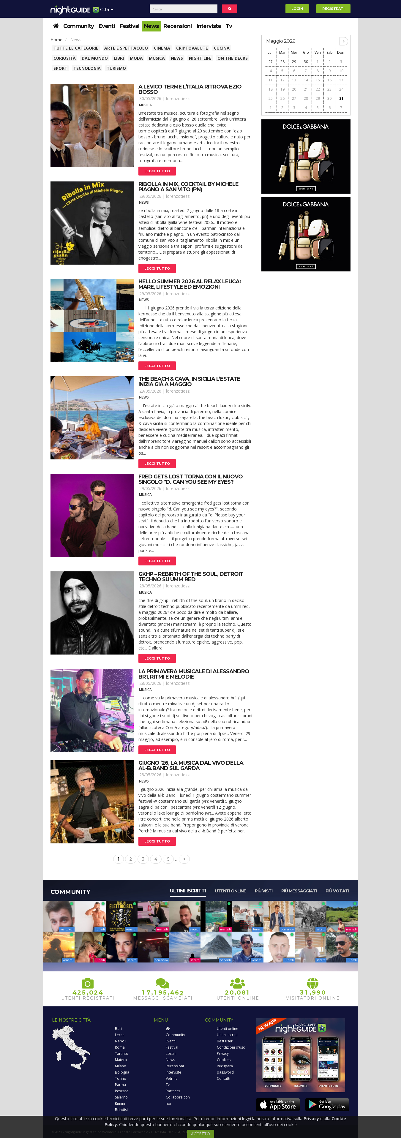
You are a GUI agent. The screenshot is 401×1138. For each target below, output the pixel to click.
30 (306, 61)
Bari (118, 1028)
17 (341, 80)
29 (294, 61)
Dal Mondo (95, 58)
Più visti (263, 891)
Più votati (337, 891)
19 (282, 89)
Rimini (120, 1103)
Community (78, 26)
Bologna (122, 1072)
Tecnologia (87, 68)
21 (306, 89)
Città (103, 12)
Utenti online (230, 891)
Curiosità (64, 58)
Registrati (333, 9)
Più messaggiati (299, 891)
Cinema (162, 48)
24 (341, 89)
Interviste (209, 26)
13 (294, 80)
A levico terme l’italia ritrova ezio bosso (189, 89)
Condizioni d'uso (231, 1047)
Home (56, 39)
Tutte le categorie (75, 48)
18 (271, 89)
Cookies (224, 1059)
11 (271, 80)
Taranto (121, 1053)
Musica (157, 58)
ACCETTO (200, 1134)
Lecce (119, 1034)
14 (306, 80)
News (151, 26)
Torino (120, 1078)
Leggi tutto (157, 171)
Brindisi (121, 1109)
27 (271, 61)
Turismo (116, 68)
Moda (136, 58)
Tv (229, 26)
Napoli (120, 1041)
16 (329, 80)
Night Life (200, 58)
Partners (173, 1090)
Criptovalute (192, 48)
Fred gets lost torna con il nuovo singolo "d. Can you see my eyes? (190, 479)
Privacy (223, 1053)
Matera (121, 1059)
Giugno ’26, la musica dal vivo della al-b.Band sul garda (190, 766)
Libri (119, 58)
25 (271, 98)
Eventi (107, 26)
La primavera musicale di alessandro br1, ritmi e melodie (193, 674)
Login (297, 9)
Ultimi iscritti (188, 891)
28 (282, 61)
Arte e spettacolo (126, 48)
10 (341, 70)
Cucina (222, 48)
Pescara (121, 1090)
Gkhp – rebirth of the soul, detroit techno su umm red (190, 577)
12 (282, 80)
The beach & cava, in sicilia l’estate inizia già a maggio (189, 382)
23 (329, 89)
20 (294, 89)
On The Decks (232, 58)
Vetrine (172, 1078)
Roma (120, 1047)
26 (282, 98)
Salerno (121, 1097)
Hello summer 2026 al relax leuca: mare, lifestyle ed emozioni (189, 284)
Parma (120, 1084)
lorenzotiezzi (178, 98)
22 (318, 89)
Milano (120, 1066)
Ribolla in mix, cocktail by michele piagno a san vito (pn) (188, 187)
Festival (129, 26)
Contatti (223, 1078)
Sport (60, 68)
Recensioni (177, 26)
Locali (171, 1053)
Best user (225, 1041)
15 (318, 80)
